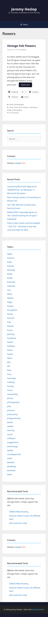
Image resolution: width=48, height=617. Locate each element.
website (10, 462)
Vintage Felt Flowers (21, 46)
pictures (11, 410)
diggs (9, 302)
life (8, 366)
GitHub (10, 163)
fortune (10, 318)
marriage (11, 378)
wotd (9, 474)
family (10, 314)
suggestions (13, 442)
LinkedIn (18, 163)
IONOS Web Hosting (18, 511)
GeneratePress (38, 609)
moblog (10, 382)
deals (9, 294)
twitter (10, 450)
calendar (11, 286)
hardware (11, 338)
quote (10, 422)
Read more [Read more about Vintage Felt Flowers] (25, 85)
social (9, 434)
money (10, 386)
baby (9, 262)
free (9, 322)
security (11, 430)
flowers (26, 107)
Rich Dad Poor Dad (18, 523)
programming (13, 418)
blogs (11, 104)
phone (10, 398)
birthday (11, 270)
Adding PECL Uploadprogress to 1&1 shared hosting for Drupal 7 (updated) (22, 215)
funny (10, 330)
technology (12, 446)
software (11, 438)
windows (11, 470)
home (10, 350)
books (10, 277)
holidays (11, 346)
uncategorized (14, 454)
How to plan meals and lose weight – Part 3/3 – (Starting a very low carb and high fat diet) (23, 226)
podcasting (12, 414)
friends (10, 326)
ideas (9, 358)
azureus (11, 258)
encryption (12, 310)
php (9, 406)
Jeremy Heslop (24, 9)
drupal (10, 306)
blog (11, 107)
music (10, 390)
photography (19, 104)
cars (9, 290)
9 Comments (14, 113)
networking (12, 394)
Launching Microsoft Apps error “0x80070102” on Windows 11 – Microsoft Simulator (22, 190)
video (9, 458)
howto (10, 354)
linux (9, 374)
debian (10, 298)
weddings (11, 466)
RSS (23, 163)
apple (9, 253)
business (11, 282)
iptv (9, 362)
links (9, 370)
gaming (10, 334)
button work (18, 107)
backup (10, 266)
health (10, 342)
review (10, 426)
